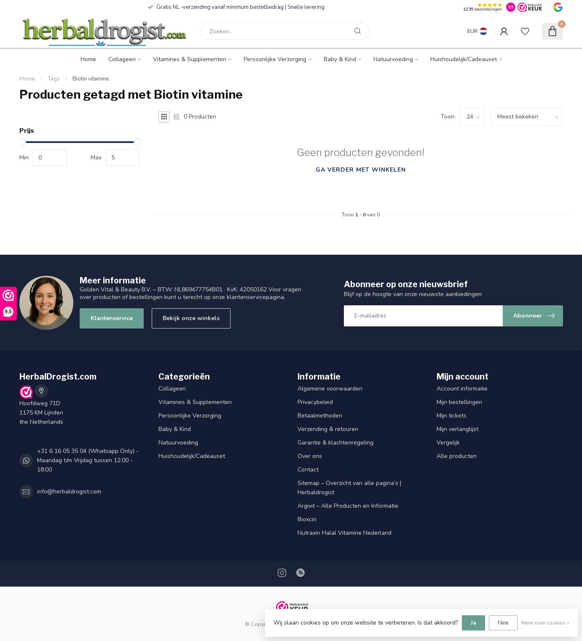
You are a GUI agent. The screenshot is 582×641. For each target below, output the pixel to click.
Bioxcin (307, 519)
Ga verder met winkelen (361, 170)
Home (88, 59)
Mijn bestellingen (459, 402)
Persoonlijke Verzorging (275, 59)
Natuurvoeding (393, 59)
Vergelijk (448, 443)
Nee (503, 623)
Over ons (310, 456)
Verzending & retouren (328, 429)
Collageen (122, 59)
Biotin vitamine (90, 79)
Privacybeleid (315, 402)
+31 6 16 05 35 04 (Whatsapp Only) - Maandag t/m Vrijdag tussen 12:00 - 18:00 (88, 460)
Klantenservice (112, 318)
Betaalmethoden (320, 416)
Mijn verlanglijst (457, 429)
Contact (308, 470)
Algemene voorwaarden (330, 389)
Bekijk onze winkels (191, 318)
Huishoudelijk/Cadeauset (463, 59)
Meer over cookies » (545, 622)
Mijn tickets (452, 416)
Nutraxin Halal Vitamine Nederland (345, 533)
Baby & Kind (340, 59)
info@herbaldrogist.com (69, 491)
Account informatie (462, 389)
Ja (473, 623)
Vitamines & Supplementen (189, 59)
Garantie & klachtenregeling (335, 443)
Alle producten (457, 456)
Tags (54, 79)
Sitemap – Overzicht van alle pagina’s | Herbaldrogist (349, 487)
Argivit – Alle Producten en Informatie (348, 506)
